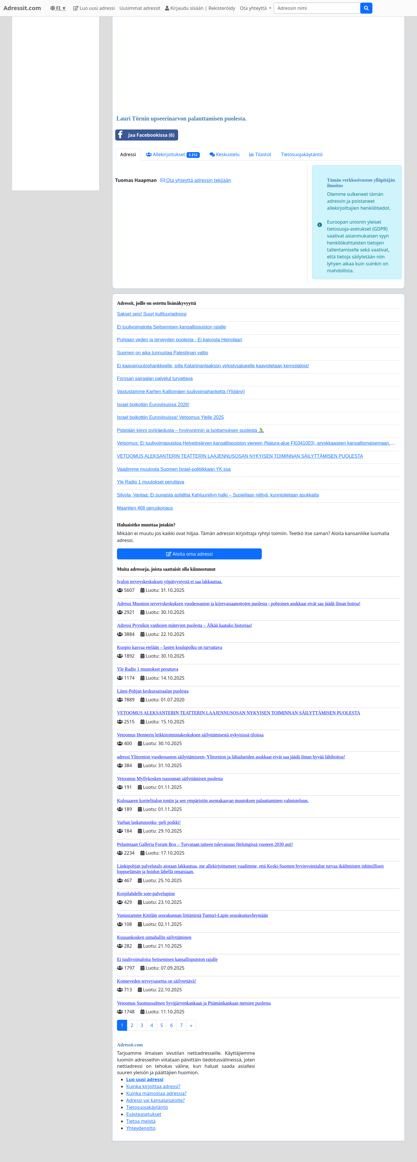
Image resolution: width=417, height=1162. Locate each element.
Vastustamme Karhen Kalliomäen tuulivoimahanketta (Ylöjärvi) (181, 391)
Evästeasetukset (143, 1114)
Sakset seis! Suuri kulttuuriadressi (151, 313)
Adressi (128, 154)
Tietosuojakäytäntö (302, 154)
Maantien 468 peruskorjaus (145, 508)
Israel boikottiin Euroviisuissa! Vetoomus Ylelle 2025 (170, 417)
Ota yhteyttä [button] (254, 8)
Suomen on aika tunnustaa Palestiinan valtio (162, 352)
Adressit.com (22, 8)
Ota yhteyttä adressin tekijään (195, 180)
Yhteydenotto (141, 1128)
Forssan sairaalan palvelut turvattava (155, 378)
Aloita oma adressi (189, 554)
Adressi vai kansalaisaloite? (155, 1100)
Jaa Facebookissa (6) (145, 135)
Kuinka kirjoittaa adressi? (153, 1086)
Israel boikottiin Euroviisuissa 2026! (153, 404)
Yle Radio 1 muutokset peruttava (150, 481)
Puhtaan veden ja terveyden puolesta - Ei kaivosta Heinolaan (179, 339)
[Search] (317, 8)
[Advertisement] (258, 66)
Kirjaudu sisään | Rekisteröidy (200, 8)
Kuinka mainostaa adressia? (156, 1093)
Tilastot (260, 154)
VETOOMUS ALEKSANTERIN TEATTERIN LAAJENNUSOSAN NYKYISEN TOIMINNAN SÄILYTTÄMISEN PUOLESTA (240, 456)
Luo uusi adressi (94, 8)
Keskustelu (225, 154)
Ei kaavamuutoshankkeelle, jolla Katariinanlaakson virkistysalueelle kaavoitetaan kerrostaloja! (213, 365)
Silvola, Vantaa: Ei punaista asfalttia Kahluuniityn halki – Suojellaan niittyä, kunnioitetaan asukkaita (218, 494)
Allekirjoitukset (173, 154)
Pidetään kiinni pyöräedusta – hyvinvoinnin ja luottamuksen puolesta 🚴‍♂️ (190, 430)
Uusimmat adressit (139, 8)
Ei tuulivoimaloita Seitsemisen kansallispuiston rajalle (171, 326)
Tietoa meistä (141, 1121)
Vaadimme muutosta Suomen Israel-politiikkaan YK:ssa (174, 469)
